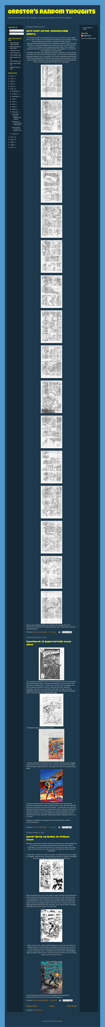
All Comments (14, 33)
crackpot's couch (15, 50)
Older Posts (72, 1006)
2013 (12, 89)
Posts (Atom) (38, 1010)
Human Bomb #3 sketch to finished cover (16, 129)
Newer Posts (31, 1006)
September (15, 96)
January (14, 134)
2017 (12, 84)
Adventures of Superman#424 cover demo (17, 123)
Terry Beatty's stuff (15, 55)
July (13, 99)
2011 (12, 139)
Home (51, 1006)
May (13, 104)
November (15, 91)
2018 (12, 81)
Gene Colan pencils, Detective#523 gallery (16, 116)
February (15, 112)
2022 (12, 76)
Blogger (60, 1021)
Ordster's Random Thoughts (51, 12)
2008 (12, 145)
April (13, 106)
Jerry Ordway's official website (14, 43)
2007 (12, 147)
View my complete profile (88, 38)
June (13, 101)
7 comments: (52, 632)
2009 (12, 142)
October (14, 94)
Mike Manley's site (15, 61)
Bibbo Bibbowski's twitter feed (15, 47)
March (14, 109)
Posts (12, 30)
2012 (12, 137)
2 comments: (53, 1000)
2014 (12, 86)
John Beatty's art (15, 53)
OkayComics (87, 35)
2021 (12, 78)
